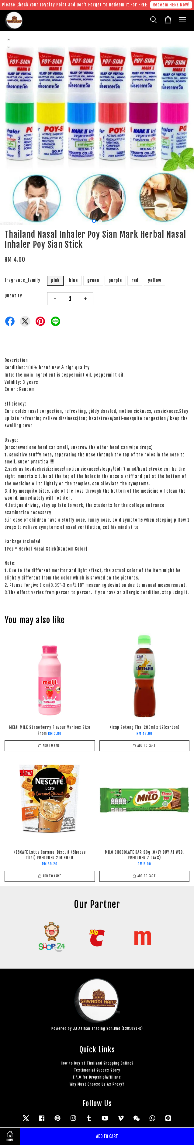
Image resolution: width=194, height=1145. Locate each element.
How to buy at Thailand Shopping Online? (97, 1063)
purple (115, 280)
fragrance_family (22, 280)
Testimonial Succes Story (97, 1070)
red (134, 280)
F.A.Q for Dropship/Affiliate (97, 1077)
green (93, 280)
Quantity (13, 295)
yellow (154, 280)
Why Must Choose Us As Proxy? (97, 1084)
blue (73, 280)
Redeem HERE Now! (171, 4)
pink (55, 280)
